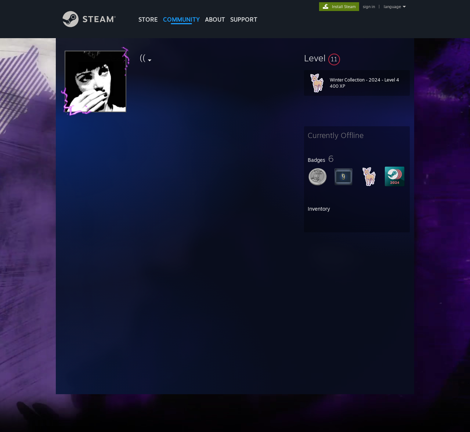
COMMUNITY (181, 19)
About (215, 19)
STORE (148, 19)
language (392, 6)
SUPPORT (243, 19)
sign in (369, 6)
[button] (357, 58)
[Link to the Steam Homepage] (94, 25)
